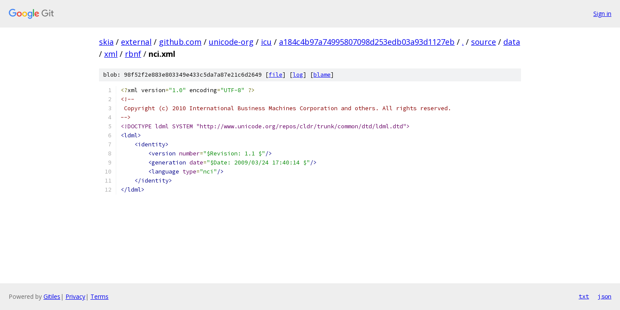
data (511, 42)
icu (266, 42)
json (604, 296)
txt (584, 296)
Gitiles (51, 296)
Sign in (602, 13)
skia (106, 42)
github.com (180, 42)
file (275, 74)
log (298, 74)
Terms (99, 296)
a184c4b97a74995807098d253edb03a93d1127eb (367, 42)
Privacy (75, 296)
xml (111, 54)
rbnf (133, 54)
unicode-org (231, 42)
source (483, 42)
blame (322, 74)
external (136, 42)
